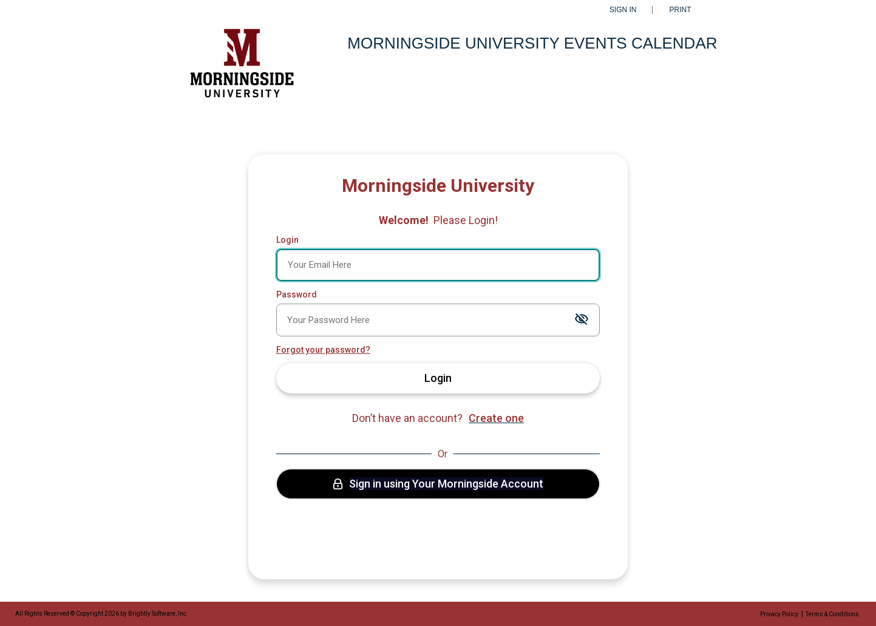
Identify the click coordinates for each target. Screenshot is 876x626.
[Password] (438, 320)
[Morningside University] (240, 68)
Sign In (623, 10)
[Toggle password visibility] (581, 319)
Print (680, 10)
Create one (496, 418)
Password (296, 294)
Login (287, 240)
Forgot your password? (323, 350)
